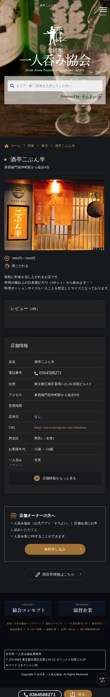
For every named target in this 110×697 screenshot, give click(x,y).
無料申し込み (55, 545)
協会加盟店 (16, 625)
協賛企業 (51, 625)
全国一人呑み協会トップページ (24, 619)
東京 (44, 141)
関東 (31, 141)
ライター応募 (34, 625)
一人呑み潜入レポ (77, 619)
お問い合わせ (68, 625)
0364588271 (48, 368)
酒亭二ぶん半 (65, 141)
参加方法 (97, 619)
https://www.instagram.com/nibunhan (60, 423)
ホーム (12, 142)
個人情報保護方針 (90, 625)
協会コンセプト (54, 619)
